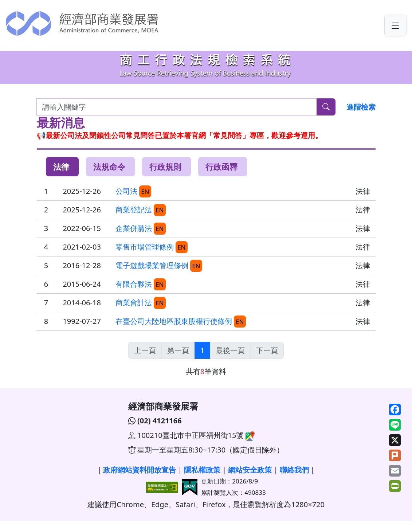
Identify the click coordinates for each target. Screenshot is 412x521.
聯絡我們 (294, 470)
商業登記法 (133, 210)
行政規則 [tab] (165, 166)
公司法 (126, 191)
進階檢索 (361, 107)
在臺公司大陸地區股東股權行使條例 (173, 321)
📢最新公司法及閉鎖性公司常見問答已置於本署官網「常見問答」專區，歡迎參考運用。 (180, 135)
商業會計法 (133, 302)
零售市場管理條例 (144, 247)
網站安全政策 (250, 470)
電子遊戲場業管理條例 (151, 265)
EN (145, 191)
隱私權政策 (202, 470)
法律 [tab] (61, 166)
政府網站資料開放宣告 (139, 470)
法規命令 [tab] (109, 166)
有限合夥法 (133, 284)
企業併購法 (133, 228)
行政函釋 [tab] (221, 166)
